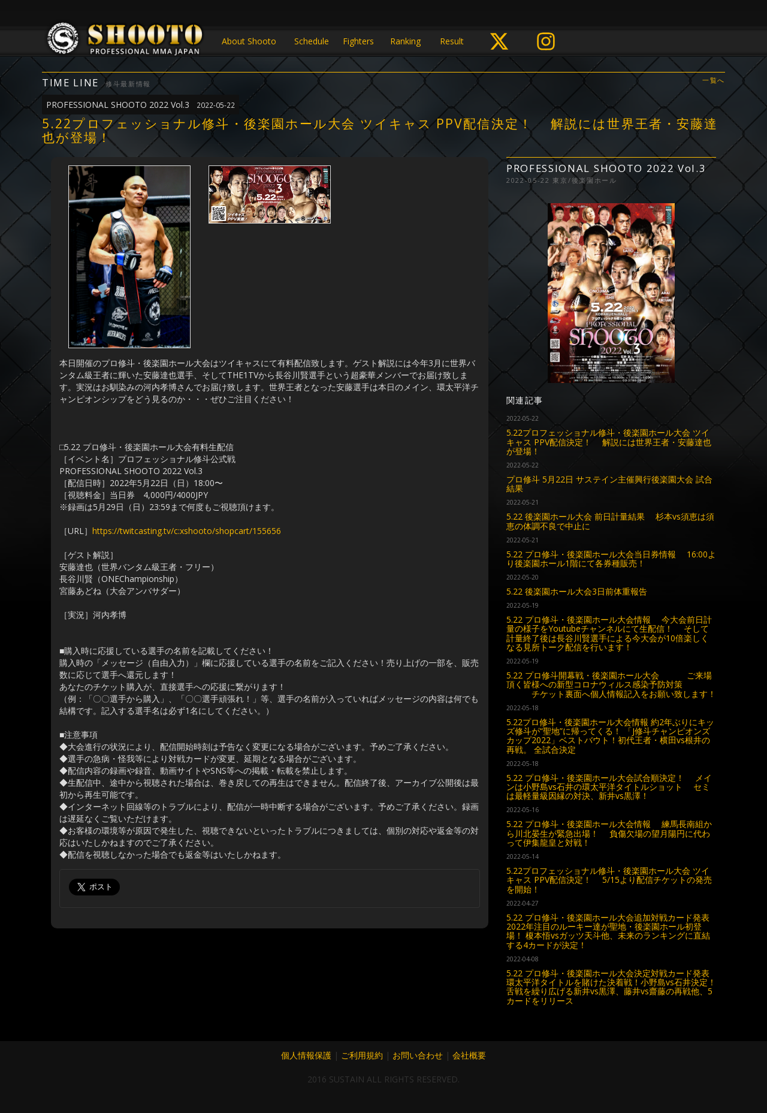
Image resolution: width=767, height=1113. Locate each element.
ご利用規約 (362, 1055)
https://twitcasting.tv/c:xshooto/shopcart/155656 (186, 530)
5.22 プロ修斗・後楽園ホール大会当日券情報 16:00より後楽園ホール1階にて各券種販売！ (611, 558)
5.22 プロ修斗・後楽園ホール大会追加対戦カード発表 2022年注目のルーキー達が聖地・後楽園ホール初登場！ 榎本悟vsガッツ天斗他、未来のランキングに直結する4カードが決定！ (608, 931)
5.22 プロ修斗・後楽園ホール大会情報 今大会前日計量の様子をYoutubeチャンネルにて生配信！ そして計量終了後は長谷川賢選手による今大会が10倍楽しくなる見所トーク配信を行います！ (609, 633)
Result (452, 41)
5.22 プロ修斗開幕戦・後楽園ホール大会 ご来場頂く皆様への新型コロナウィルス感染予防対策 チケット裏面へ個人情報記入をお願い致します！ (611, 684)
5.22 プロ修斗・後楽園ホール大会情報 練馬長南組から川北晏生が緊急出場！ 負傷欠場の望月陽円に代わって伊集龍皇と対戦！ (609, 833)
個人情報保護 (306, 1055)
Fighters (358, 41)
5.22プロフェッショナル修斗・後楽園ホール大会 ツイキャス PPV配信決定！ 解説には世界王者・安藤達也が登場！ (608, 442)
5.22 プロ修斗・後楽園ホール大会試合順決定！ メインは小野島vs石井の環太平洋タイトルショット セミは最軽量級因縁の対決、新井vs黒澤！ (609, 787)
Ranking (405, 41)
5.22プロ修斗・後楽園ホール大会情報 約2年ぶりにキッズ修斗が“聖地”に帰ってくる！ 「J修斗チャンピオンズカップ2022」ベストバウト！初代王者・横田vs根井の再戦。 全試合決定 (610, 735)
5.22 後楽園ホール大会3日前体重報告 (576, 591)
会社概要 (469, 1055)
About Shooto (249, 41)
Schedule (311, 41)
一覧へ (713, 80)
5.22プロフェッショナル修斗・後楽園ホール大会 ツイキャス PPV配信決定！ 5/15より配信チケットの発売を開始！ (609, 880)
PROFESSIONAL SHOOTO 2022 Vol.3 (140, 104)
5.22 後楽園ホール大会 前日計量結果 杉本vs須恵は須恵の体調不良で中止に (610, 521)
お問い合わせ (417, 1055)
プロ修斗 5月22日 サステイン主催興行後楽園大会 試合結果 (609, 483)
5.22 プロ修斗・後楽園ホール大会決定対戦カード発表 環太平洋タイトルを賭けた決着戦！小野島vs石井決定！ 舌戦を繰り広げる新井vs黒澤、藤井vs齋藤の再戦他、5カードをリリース (611, 986)
